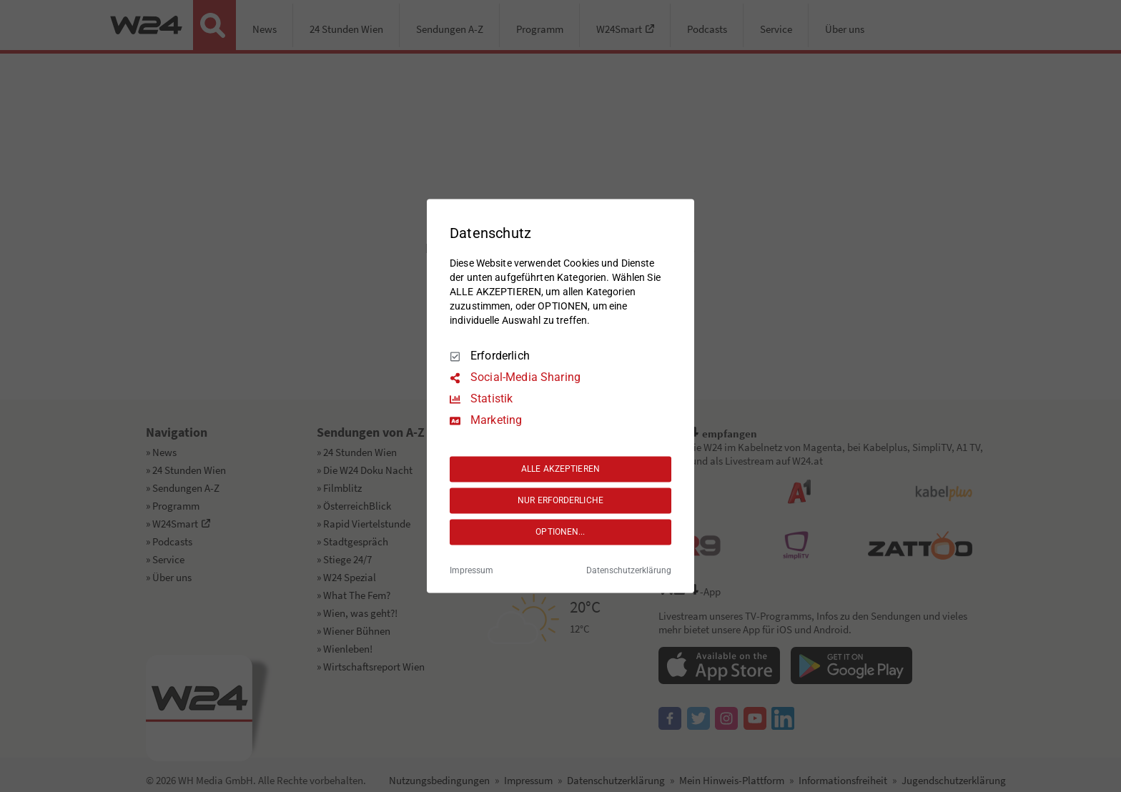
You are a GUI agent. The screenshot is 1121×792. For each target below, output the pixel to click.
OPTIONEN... (560, 532)
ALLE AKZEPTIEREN (560, 469)
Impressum (471, 571)
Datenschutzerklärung (628, 571)
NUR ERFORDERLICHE (560, 500)
